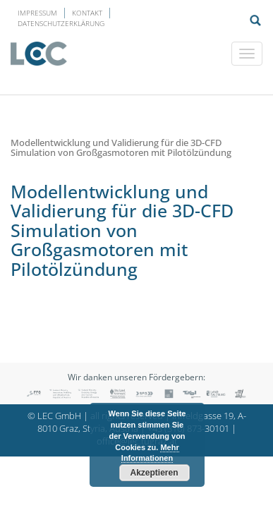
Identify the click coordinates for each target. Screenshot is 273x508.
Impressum (37, 13)
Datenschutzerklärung (61, 23)
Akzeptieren (154, 473)
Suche (255, 20)
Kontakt (87, 13)
